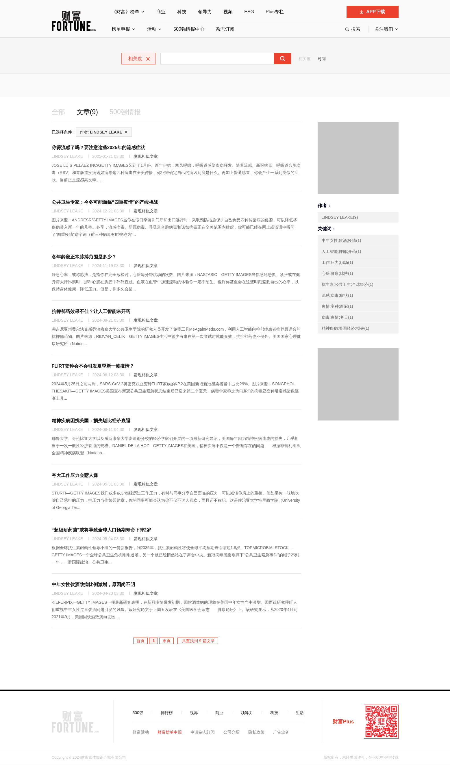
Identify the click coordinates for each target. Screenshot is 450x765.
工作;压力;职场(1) (337, 262)
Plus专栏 (275, 11)
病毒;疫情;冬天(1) (337, 317)
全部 (59, 112)
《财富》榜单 (125, 11)
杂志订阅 (225, 29)
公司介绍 (231, 732)
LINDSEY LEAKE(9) (340, 217)
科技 (181, 11)
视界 (194, 713)
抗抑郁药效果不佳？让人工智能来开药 (91, 311)
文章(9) (88, 112)
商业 (161, 11)
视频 (228, 11)
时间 (322, 58)
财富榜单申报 (170, 732)
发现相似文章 (146, 156)
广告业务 (281, 732)
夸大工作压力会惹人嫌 (75, 475)
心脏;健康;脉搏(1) (337, 273)
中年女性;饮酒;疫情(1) (341, 240)
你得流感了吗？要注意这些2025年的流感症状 (98, 147)
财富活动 (141, 732)
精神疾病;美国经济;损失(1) (345, 328)
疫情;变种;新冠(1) (337, 306)
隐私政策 (256, 732)
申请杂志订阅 (202, 732)
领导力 (205, 11)
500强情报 (127, 112)
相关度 (305, 58)
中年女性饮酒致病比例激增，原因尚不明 (93, 584)
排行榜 (167, 713)
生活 (300, 713)
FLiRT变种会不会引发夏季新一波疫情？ (93, 366)
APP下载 (372, 11)
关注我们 (384, 29)
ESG (249, 11)
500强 (138, 713)
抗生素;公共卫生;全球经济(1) (347, 284)
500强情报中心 (188, 29)
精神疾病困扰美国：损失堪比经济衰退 (91, 420)
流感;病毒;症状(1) (337, 295)
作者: (101, 132)
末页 (166, 641)
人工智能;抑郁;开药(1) (341, 251)
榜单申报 (121, 29)
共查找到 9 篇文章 (197, 641)
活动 (151, 29)
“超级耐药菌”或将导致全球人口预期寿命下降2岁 (101, 530)
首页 (140, 641)
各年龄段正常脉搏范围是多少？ (84, 257)
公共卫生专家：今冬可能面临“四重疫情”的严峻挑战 (105, 202)
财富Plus (343, 722)
